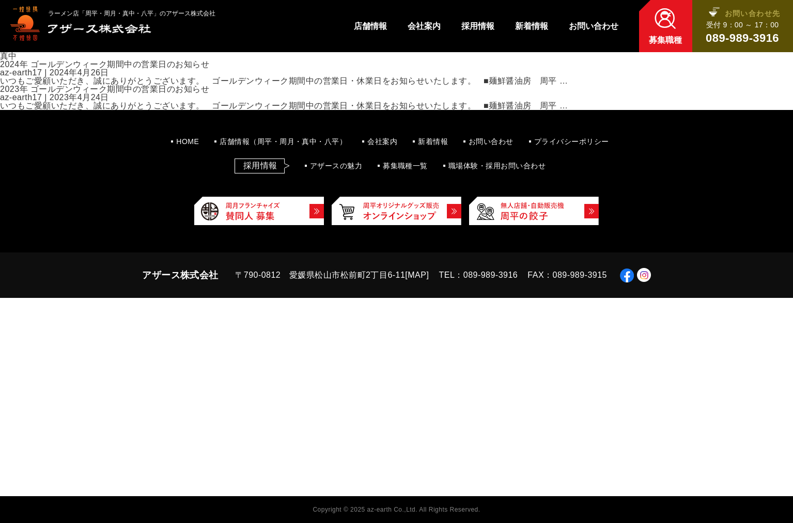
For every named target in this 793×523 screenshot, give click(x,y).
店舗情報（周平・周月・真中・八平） (283, 141)
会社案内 (424, 26)
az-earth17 (21, 72)
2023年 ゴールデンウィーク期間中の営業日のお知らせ (104, 89)
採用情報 (477, 26)
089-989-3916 (742, 38)
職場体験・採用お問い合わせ (497, 166)
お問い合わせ (593, 26)
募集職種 (665, 40)
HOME (187, 141)
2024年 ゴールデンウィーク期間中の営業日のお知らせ (104, 64)
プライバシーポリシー (571, 141)
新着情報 (531, 26)
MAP (417, 275)
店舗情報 (370, 26)
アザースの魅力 (336, 166)
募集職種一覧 (405, 166)
